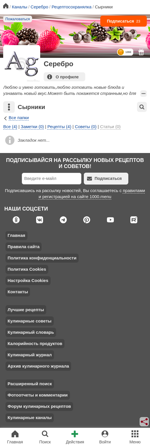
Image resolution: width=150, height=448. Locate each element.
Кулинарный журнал (30, 354)
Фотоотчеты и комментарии (38, 394)
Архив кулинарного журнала (38, 366)
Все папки (16, 117)
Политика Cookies (27, 269)
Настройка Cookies (28, 280)
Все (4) (10, 126)
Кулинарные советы (29, 320)
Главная (16, 235)
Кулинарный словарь (31, 332)
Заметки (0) (32, 126)
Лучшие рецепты (26, 309)
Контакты (18, 291)
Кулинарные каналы (30, 417)
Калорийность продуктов (35, 343)
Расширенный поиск (30, 383)
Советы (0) (86, 126)
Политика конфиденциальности (42, 257)
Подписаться (123, 21)
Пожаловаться (17, 19)
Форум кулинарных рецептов (39, 406)
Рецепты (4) (59, 126)
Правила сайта (24, 246)
